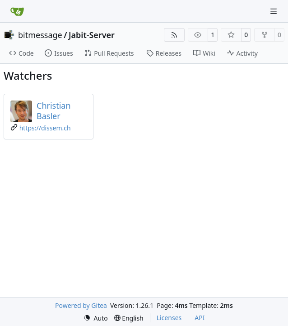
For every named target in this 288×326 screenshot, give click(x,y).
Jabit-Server (92, 34)
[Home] (17, 11)
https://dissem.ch (45, 128)
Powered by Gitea (81, 305)
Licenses (169, 317)
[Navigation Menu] (274, 11)
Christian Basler (54, 110)
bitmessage (40, 34)
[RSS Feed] (174, 35)
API (199, 317)
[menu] (96, 318)
